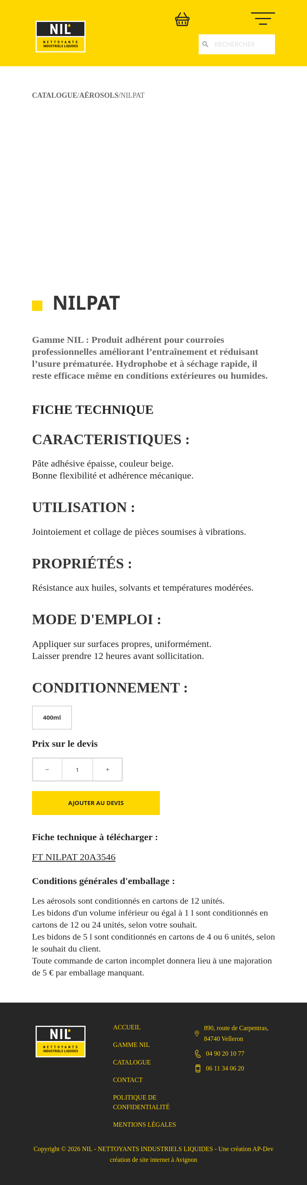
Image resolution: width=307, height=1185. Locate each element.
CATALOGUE (54, 95)
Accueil (127, 1027)
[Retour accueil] (60, 53)
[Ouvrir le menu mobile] (267, 17)
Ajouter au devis (96, 803)
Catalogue (132, 1062)
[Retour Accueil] (60, 1058)
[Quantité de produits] (77, 769)
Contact (128, 1079)
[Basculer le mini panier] (182, 19)
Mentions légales (144, 1124)
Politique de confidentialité (141, 1102)
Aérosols (98, 95)
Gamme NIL (131, 1044)
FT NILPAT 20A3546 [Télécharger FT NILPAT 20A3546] (74, 857)
